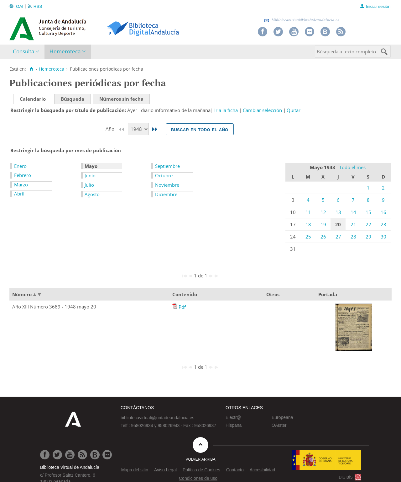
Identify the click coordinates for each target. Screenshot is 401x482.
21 (353, 224)
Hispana (234, 425)
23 (383, 224)
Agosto (92, 194)
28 (353, 236)
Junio (90, 175)
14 (353, 212)
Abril (19, 193)
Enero (20, 166)
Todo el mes (352, 167)
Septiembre (167, 166)
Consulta (23, 51)
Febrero (22, 175)
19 (323, 224)
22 (368, 224)
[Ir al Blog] (95, 454)
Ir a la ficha (226, 110)
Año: (111, 129)
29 (368, 236)
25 (308, 236)
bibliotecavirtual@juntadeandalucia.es (301, 20)
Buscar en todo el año (199, 129)
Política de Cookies (201, 469)
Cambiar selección (262, 110)
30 (383, 236)
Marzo (21, 184)
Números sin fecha (121, 99)
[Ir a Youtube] (70, 454)
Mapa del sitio (134, 469)
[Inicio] (31, 69)
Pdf (182, 307)
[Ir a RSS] (82, 454)
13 (338, 212)
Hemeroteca (65, 51)
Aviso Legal (165, 469)
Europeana (282, 417)
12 (323, 212)
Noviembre (167, 185)
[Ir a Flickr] (107, 454)
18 (308, 224)
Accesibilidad (262, 469)
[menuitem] (27, 52)
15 (368, 212)
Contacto (235, 469)
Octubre (164, 175)
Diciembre (166, 194)
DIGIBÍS (346, 477)
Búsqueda (72, 99)
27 (338, 236)
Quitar (293, 110)
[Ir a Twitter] (57, 454)
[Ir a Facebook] (44, 454)
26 (323, 236)
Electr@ (233, 417)
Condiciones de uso (198, 478)
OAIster (279, 425)
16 (383, 212)
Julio (89, 185)
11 (308, 212)
